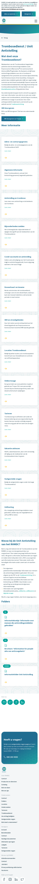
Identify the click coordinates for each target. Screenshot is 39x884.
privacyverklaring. (29, 4)
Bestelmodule (6, 833)
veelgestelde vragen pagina (20, 744)
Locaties (4, 804)
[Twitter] (22, 879)
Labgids (4, 845)
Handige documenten (8, 839)
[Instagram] (10, 879)
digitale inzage (8, 593)
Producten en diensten (9, 782)
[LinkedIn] (16, 879)
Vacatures (4, 870)
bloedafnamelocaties (8, 89)
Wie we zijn (5, 791)
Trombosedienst (6, 813)
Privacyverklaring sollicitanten (11, 867)
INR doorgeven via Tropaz (12, 119)
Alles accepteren (9, 14)
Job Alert (4, 864)
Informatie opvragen (8, 842)
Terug (4, 38)
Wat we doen (5, 788)
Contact (4, 779)
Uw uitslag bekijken (7, 816)
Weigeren (28, 14)
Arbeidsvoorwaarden (8, 858)
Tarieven (4, 810)
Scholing (4, 785)
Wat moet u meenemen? (9, 822)
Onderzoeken (6, 807)
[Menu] (36, 21)
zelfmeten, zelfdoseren (26, 591)
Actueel (4, 830)
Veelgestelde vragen (8, 819)
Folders (3, 801)
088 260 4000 (11, 757)
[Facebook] (4, 879)
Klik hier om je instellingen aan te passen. (13, 9)
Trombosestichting (17, 104)
